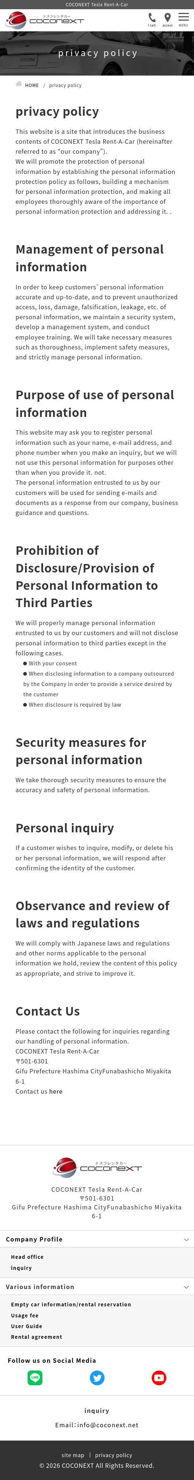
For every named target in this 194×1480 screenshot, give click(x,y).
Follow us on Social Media (52, 1360)
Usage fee (25, 1316)
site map (72, 1455)
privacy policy (114, 1455)
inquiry (21, 1268)
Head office (27, 1257)
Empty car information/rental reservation (71, 1304)
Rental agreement (37, 1337)
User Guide (27, 1326)
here (56, 1091)
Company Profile (34, 1239)
